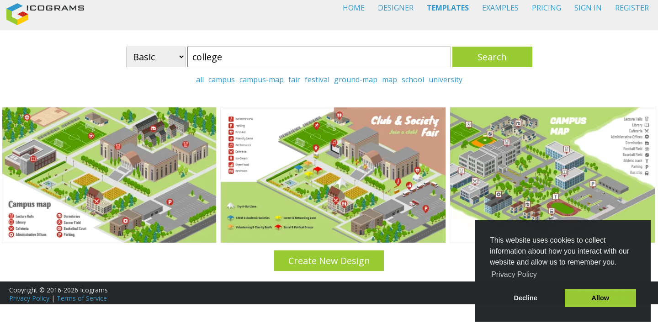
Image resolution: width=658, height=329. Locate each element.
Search (492, 57)
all (200, 79)
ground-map (355, 79)
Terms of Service (82, 298)
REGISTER (632, 8)
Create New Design (329, 261)
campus (221, 79)
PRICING (546, 8)
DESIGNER (396, 8)
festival (317, 79)
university (445, 79)
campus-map (261, 79)
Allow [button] (600, 298)
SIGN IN (588, 8)
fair (294, 79)
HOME (354, 8)
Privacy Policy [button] (514, 274)
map (389, 79)
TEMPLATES (448, 8)
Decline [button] (525, 298)
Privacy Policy (29, 298)
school (413, 79)
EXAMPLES (500, 8)
